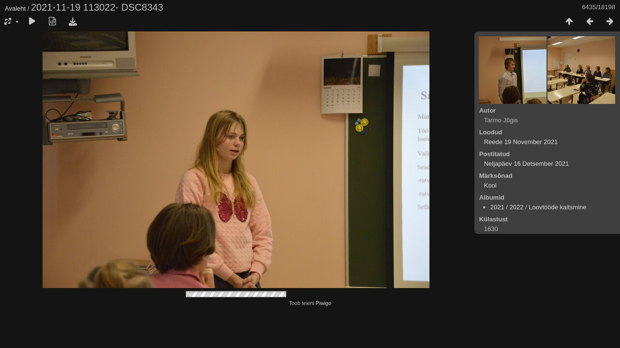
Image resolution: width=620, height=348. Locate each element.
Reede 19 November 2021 (521, 141)
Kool (490, 185)
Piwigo (323, 303)
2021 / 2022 (507, 207)
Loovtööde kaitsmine (557, 207)
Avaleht (15, 8)
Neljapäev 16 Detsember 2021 (526, 163)
